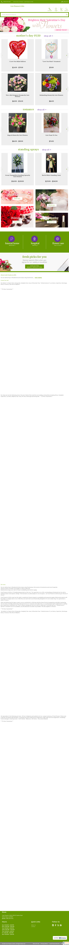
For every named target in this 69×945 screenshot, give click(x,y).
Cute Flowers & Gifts (17, 6)
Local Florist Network (54, 943)
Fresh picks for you (35, 259)
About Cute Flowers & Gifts (8, 275)
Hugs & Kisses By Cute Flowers (17, 135)
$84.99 (51, 101)
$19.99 (51, 67)
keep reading (38, 277)
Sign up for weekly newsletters (34, 266)
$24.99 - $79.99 (17, 67)
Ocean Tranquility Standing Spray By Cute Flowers (17, 176)
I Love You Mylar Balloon (17, 61)
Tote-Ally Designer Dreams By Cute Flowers (17, 95)
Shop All (47, 36)
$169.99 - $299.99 (17, 181)
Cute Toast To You (51, 135)
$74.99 (51, 141)
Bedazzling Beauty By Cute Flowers (51, 95)
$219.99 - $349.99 (51, 181)
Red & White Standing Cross (51, 175)
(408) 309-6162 (7, 1)
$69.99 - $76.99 (17, 101)
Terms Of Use (36, 943)
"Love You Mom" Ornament (51, 61)
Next (66, 55)
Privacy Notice (44, 943)
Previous (2, 55)
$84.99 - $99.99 (17, 141)
